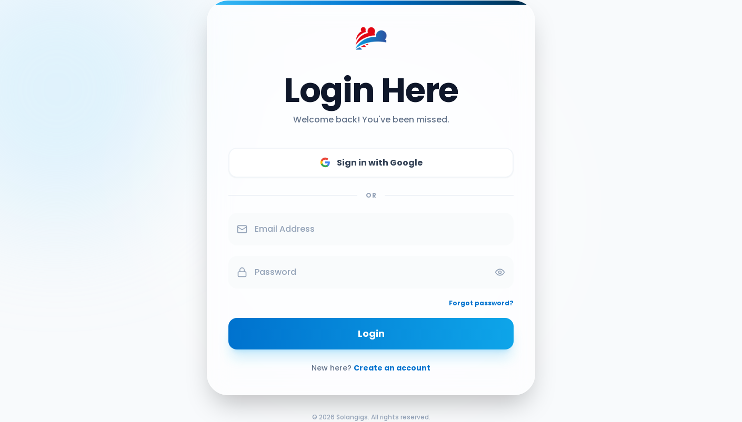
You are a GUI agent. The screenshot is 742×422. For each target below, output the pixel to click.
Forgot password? (481, 303)
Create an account (392, 368)
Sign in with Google (371, 163)
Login (371, 333)
